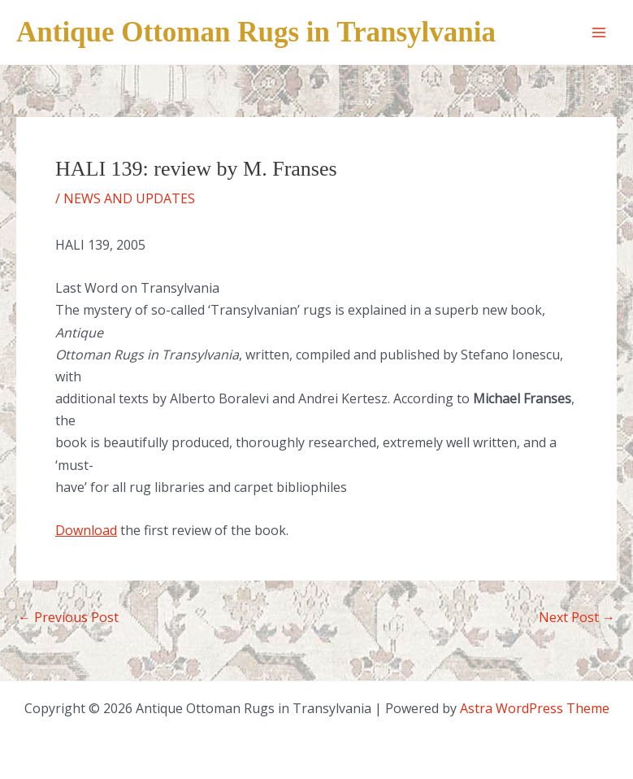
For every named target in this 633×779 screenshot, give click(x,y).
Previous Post (68, 617)
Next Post (577, 617)
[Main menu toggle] (599, 32)
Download (86, 530)
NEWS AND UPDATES (129, 198)
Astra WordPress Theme (534, 708)
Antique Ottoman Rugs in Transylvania (256, 32)
